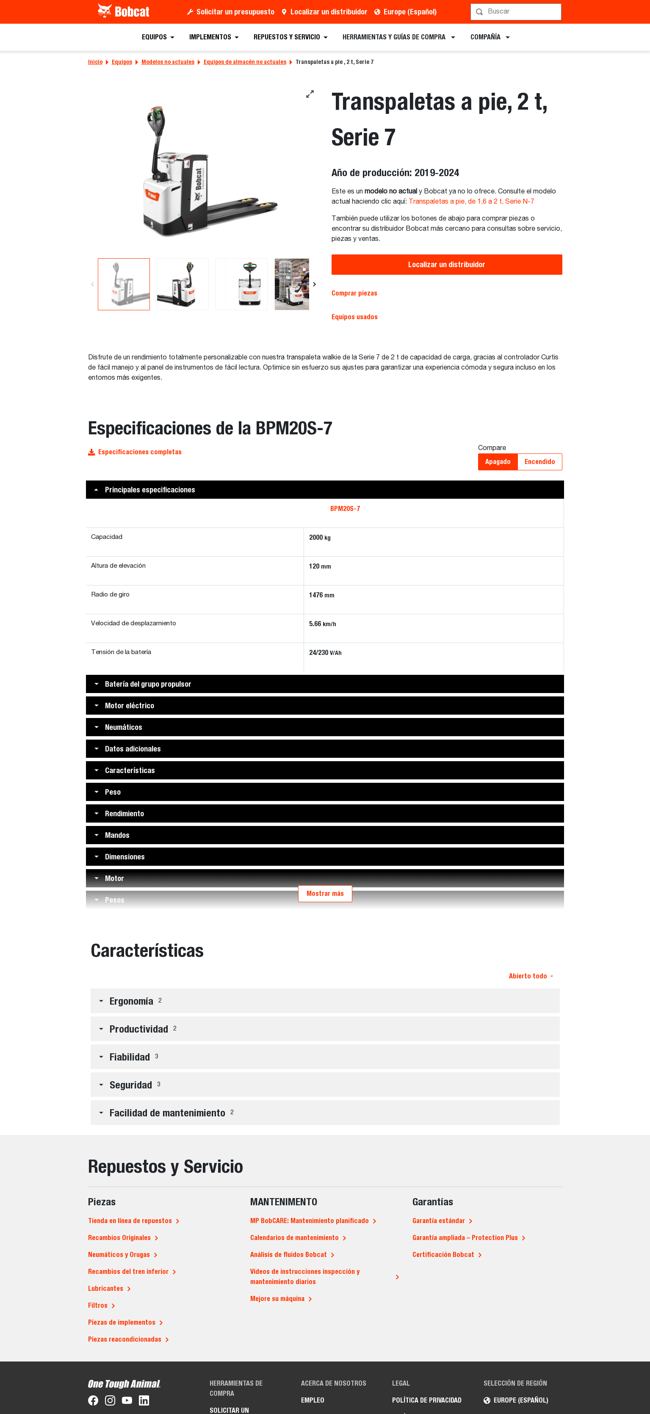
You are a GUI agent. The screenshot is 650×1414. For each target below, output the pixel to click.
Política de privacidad (427, 1400)
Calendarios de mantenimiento (294, 1238)
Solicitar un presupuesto (235, 11)
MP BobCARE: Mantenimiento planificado (309, 1221)
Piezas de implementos (121, 1322)
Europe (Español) (410, 11)
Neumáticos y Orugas (119, 1255)
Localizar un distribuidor (329, 11)
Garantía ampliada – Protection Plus (465, 1238)
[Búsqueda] (517, 12)
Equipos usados (355, 317)
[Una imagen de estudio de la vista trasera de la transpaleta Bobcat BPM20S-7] (203, 171)
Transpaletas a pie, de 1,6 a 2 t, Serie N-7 (471, 202)
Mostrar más (325, 893)
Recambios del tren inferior (128, 1272)
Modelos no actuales (167, 61)
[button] (325, 490)
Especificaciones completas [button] (135, 452)
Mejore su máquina (277, 1299)
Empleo (312, 1400)
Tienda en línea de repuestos (130, 1221)
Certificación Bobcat (443, 1255)
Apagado (498, 462)
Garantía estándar (438, 1221)
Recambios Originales (119, 1238)
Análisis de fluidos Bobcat (288, 1255)
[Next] (314, 284)
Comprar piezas (354, 293)
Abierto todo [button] (531, 976)
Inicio (95, 61)
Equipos (122, 61)
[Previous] (92, 284)
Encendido (540, 462)
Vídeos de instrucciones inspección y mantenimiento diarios (305, 1277)
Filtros (98, 1305)
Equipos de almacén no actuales (245, 61)
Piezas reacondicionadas (124, 1339)
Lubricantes (105, 1288)
